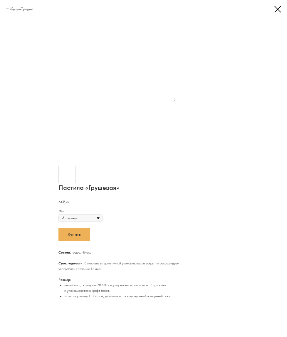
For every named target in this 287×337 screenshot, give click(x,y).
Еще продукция (21, 8)
